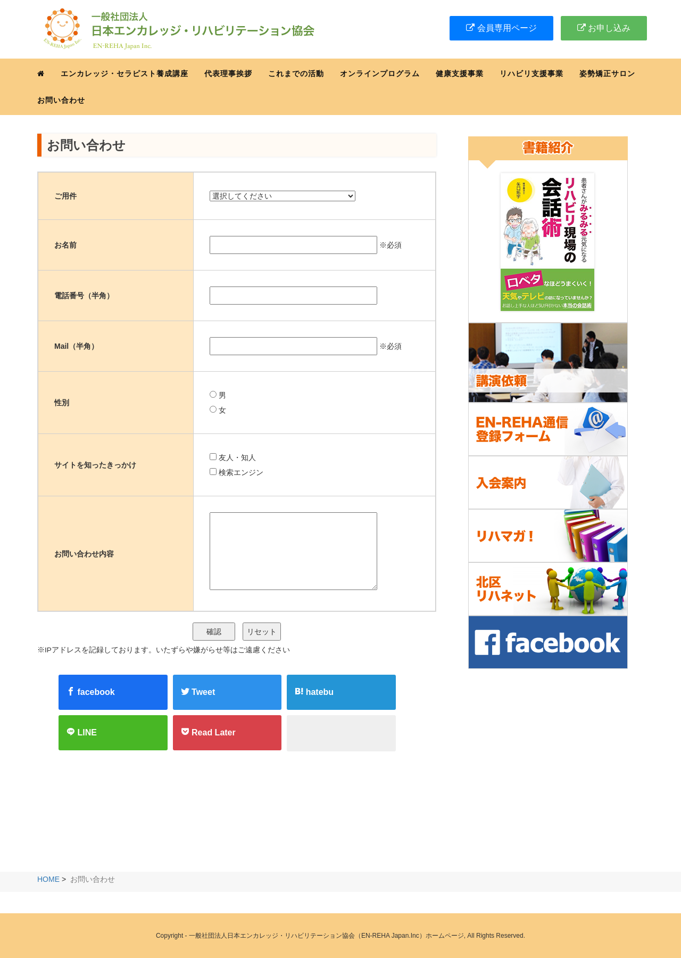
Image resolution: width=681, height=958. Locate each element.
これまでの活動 (296, 73)
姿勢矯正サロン (607, 73)
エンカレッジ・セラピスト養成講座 (124, 73)
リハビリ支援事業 (531, 73)
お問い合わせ (61, 100)
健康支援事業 (460, 73)
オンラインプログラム (380, 73)
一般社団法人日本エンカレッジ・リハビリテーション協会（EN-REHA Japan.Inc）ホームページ (326, 935)
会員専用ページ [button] (501, 27)
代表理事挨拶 (228, 73)
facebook (91, 692)
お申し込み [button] (603, 27)
